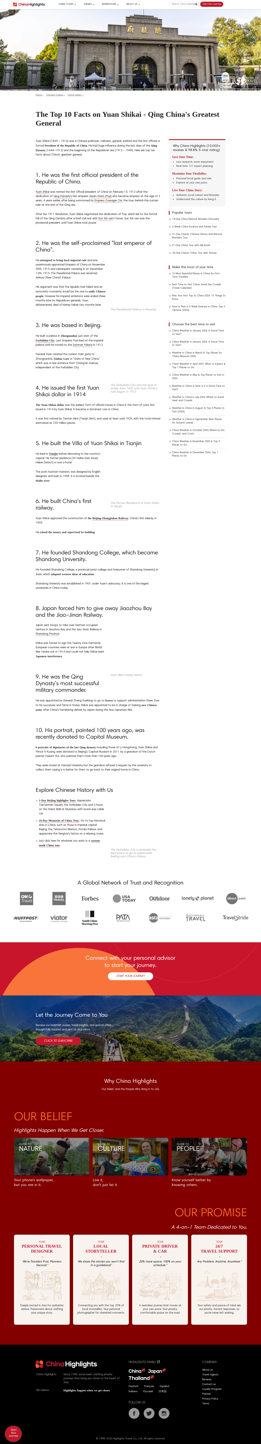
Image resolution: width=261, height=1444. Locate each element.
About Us (131, 4)
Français (149, 1386)
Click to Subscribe (58, 1040)
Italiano (133, 1391)
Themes (88, 4)
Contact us (209, 1384)
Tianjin (53, 453)
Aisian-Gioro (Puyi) (100, 196)
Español (164, 1386)
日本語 (163, 1391)
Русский (148, 1391)
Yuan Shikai (42, 192)
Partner (206, 1394)
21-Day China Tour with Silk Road (191, 245)
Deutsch (133, 1386)
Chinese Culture (54, 95)
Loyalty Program (212, 1389)
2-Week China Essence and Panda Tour (194, 227)
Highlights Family (144, 1362)
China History (75, 95)
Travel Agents (210, 1374)
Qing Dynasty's (62, 196)
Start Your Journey (211, 4)
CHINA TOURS (66, 4)
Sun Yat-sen (105, 218)
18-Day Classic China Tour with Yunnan (194, 253)
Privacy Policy (210, 1398)
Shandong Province (47, 634)
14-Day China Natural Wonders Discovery (195, 219)
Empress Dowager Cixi (108, 200)
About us (207, 1370)
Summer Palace (82, 345)
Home (39, 95)
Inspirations (109, 4)
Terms (205, 1403)
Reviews (206, 1379)
